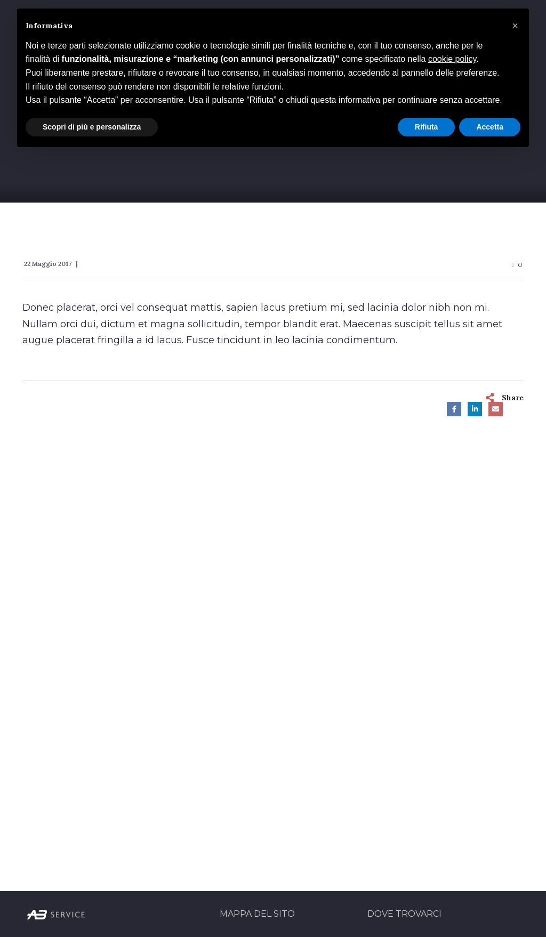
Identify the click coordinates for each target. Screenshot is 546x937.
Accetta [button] (489, 127)
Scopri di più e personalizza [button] (92, 127)
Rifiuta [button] (426, 127)
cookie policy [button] (452, 58)
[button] (515, 25)
